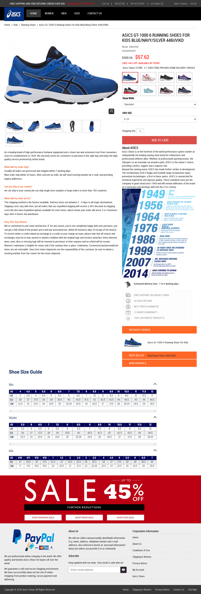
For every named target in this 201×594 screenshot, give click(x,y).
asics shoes (70, 152)
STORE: (133, 67)
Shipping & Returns (141, 556)
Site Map (192, 589)
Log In (105, 3)
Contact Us (178, 589)
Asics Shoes (129, 67)
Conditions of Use (141, 550)
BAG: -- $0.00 (185, 3)
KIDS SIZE (127, 112)
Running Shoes (28, 25)
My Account (138, 3)
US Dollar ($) (157, 3)
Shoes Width (128, 98)
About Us (137, 544)
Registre (120, 3)
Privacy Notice (139, 563)
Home (33, 13)
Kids (16, 25)
